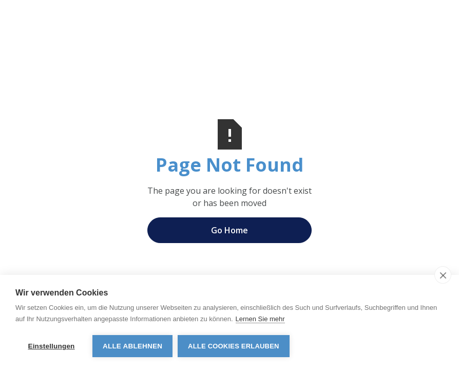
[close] (442, 275)
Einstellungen (51, 346)
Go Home (229, 230)
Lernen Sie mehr (260, 319)
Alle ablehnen (132, 346)
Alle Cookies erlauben (233, 346)
